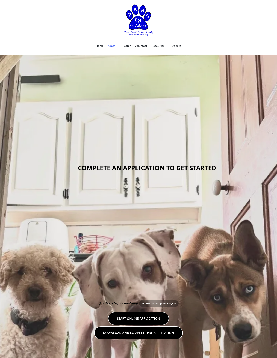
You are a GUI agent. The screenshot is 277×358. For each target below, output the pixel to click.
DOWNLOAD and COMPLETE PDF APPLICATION (138, 333)
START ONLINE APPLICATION (138, 318)
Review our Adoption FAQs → (158, 303)
